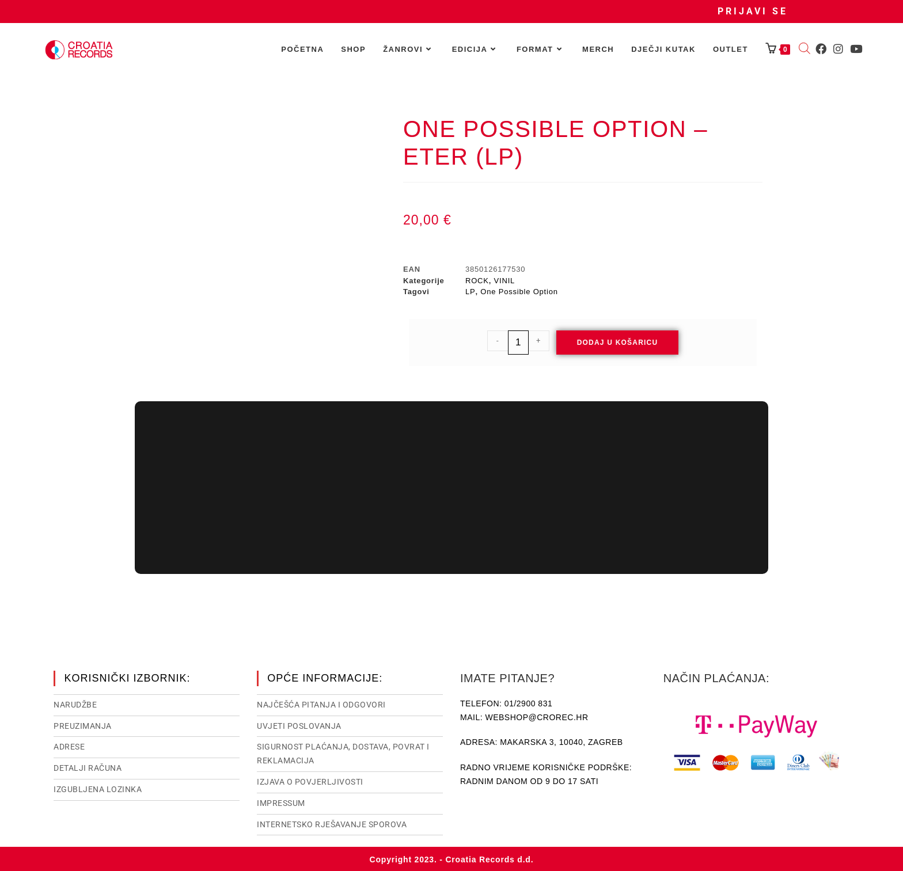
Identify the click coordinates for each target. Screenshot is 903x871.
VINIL (504, 280)
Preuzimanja (83, 724)
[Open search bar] (804, 49)
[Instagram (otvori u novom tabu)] (838, 49)
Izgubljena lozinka (98, 788)
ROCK (477, 280)
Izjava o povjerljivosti (310, 780)
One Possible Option (518, 291)
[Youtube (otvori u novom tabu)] (856, 49)
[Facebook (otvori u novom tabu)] (821, 49)
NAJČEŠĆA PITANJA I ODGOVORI (321, 703)
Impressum (281, 802)
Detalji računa (88, 766)
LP (470, 291)
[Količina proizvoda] (518, 342)
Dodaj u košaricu (617, 342)
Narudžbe (75, 703)
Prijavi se (753, 11)
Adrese (69, 745)
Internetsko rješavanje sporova (332, 823)
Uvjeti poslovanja (299, 724)
